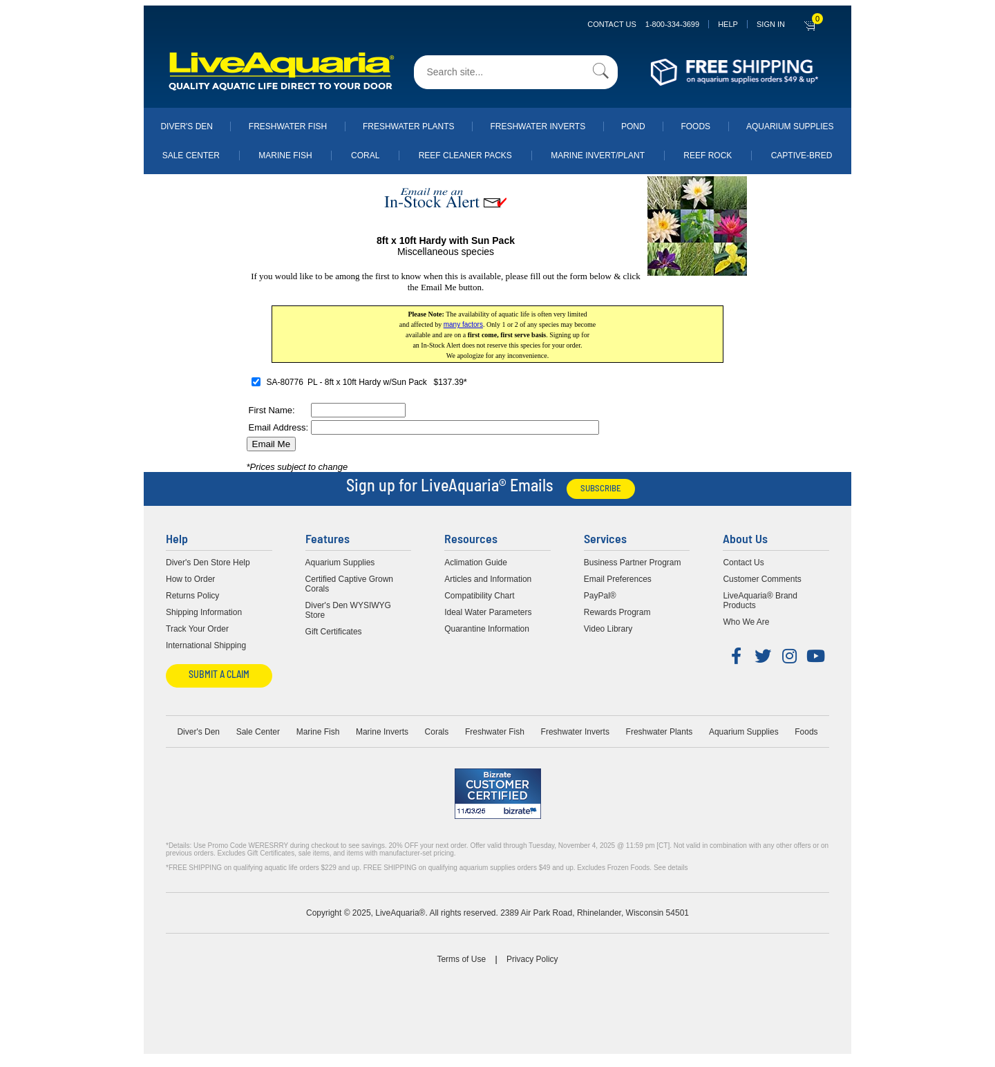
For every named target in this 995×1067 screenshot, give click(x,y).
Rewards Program (617, 612)
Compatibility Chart (479, 596)
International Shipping (206, 645)
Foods (695, 126)
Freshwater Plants (409, 126)
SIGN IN (771, 24)
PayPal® (600, 596)
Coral (365, 155)
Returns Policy (192, 596)
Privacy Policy (532, 959)
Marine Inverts (382, 732)
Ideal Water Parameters (487, 612)
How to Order (190, 579)
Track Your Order (197, 629)
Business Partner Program (632, 562)
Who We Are (746, 622)
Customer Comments (762, 579)
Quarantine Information (486, 629)
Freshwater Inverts (537, 126)
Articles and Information (487, 579)
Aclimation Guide (475, 562)
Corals (437, 732)
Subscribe (600, 488)
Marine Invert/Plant (598, 155)
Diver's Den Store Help (208, 562)
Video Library (608, 629)
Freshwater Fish (288, 126)
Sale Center (191, 155)
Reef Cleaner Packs (465, 155)
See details (671, 867)
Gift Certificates (333, 631)
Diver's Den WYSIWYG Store (348, 610)
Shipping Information (204, 612)
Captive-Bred (802, 155)
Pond (633, 126)
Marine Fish (285, 155)
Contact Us (643, 24)
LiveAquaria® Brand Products (760, 600)
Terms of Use (461, 959)
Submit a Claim (219, 675)
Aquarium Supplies (790, 126)
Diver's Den (186, 126)
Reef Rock (707, 155)
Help (728, 24)
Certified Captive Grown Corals (349, 584)
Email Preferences (618, 579)
